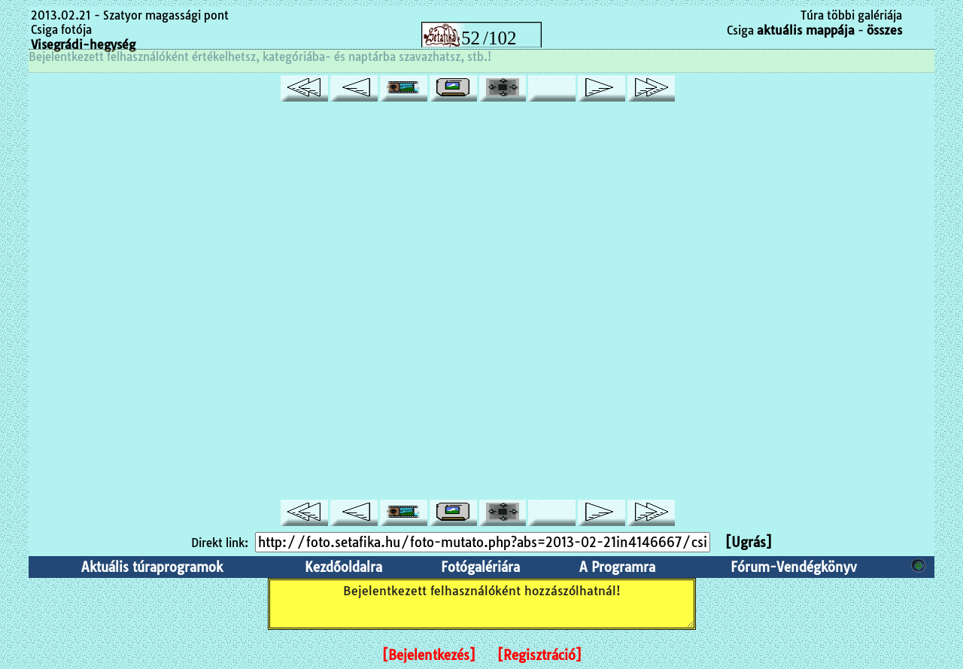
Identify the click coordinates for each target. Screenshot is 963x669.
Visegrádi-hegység (83, 44)
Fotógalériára (480, 567)
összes (884, 30)
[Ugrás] (748, 542)
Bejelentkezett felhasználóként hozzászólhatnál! (482, 604)
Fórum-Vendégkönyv (794, 567)
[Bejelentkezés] (428, 655)
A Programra (617, 567)
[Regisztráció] (539, 655)
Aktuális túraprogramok (152, 567)
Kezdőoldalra (343, 567)
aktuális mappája (806, 30)
